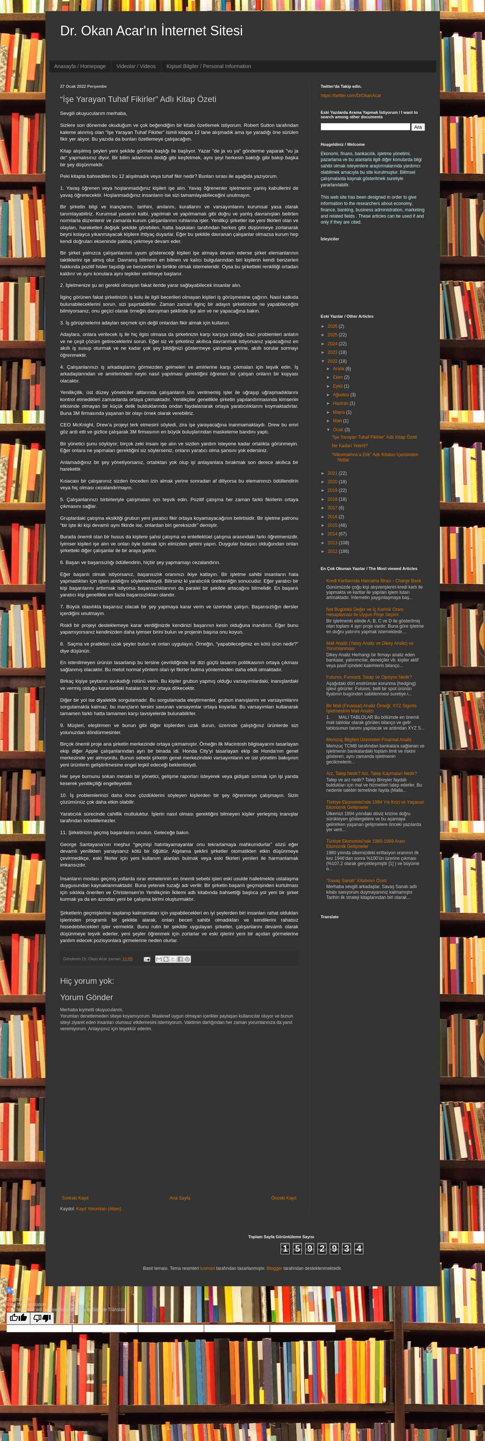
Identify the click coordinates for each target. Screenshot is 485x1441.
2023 (333, 352)
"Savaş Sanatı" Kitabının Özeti (356, 880)
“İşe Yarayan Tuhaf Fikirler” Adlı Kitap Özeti (374, 437)
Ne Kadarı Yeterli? (350, 445)
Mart (338, 420)
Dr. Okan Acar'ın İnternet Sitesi (151, 30)
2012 (333, 551)
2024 (333, 343)
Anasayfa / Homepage (80, 66)
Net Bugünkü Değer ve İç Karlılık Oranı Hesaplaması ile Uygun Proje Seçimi (364, 612)
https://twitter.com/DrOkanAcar (351, 95)
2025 (333, 334)
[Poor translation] (42, 1318)
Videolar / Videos (136, 66)
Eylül (338, 386)
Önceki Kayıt (283, 1198)
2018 (333, 499)
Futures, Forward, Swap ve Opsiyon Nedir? (369, 677)
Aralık (339, 368)
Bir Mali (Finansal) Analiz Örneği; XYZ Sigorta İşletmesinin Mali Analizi (371, 708)
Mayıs (339, 412)
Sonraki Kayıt (75, 1198)
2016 (333, 516)
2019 (333, 490)
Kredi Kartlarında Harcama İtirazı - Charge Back (373, 580)
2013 (333, 542)
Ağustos (341, 394)
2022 (333, 361)
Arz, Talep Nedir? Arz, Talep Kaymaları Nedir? (371, 773)
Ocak (338, 429)
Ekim (338, 377)
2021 (333, 473)
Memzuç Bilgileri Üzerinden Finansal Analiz (369, 739)
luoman (207, 1268)
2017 (333, 507)
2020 (333, 481)
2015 (333, 525)
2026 (333, 326)
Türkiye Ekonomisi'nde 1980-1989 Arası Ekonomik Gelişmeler (365, 844)
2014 (333, 534)
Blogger (274, 1268)
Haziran (341, 403)
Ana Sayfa (179, 1198)
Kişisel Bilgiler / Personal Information (208, 66)
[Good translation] (18, 1318)
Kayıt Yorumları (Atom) (98, 1208)
